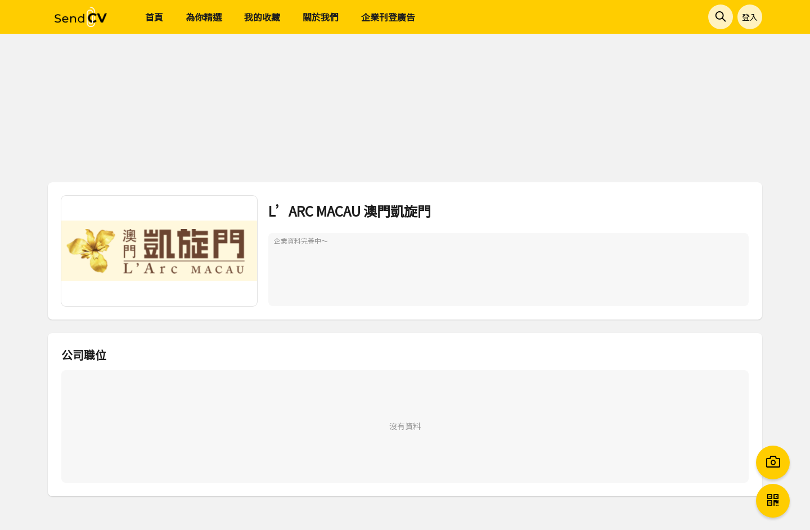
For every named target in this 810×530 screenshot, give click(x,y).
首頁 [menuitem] (154, 17)
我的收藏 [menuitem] (262, 17)
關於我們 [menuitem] (321, 17)
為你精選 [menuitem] (204, 17)
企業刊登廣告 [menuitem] (388, 17)
